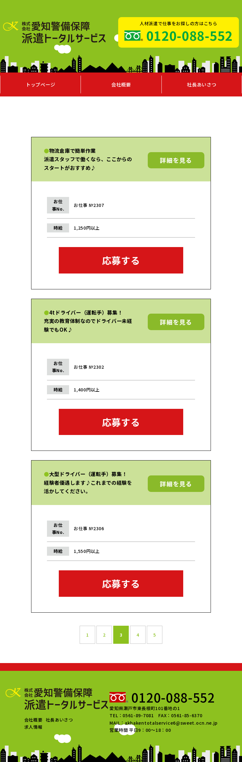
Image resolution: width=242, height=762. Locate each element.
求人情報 (33, 727)
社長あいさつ (201, 84)
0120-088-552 (189, 35)
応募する (121, 260)
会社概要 (121, 84)
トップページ (40, 84)
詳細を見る (176, 160)
